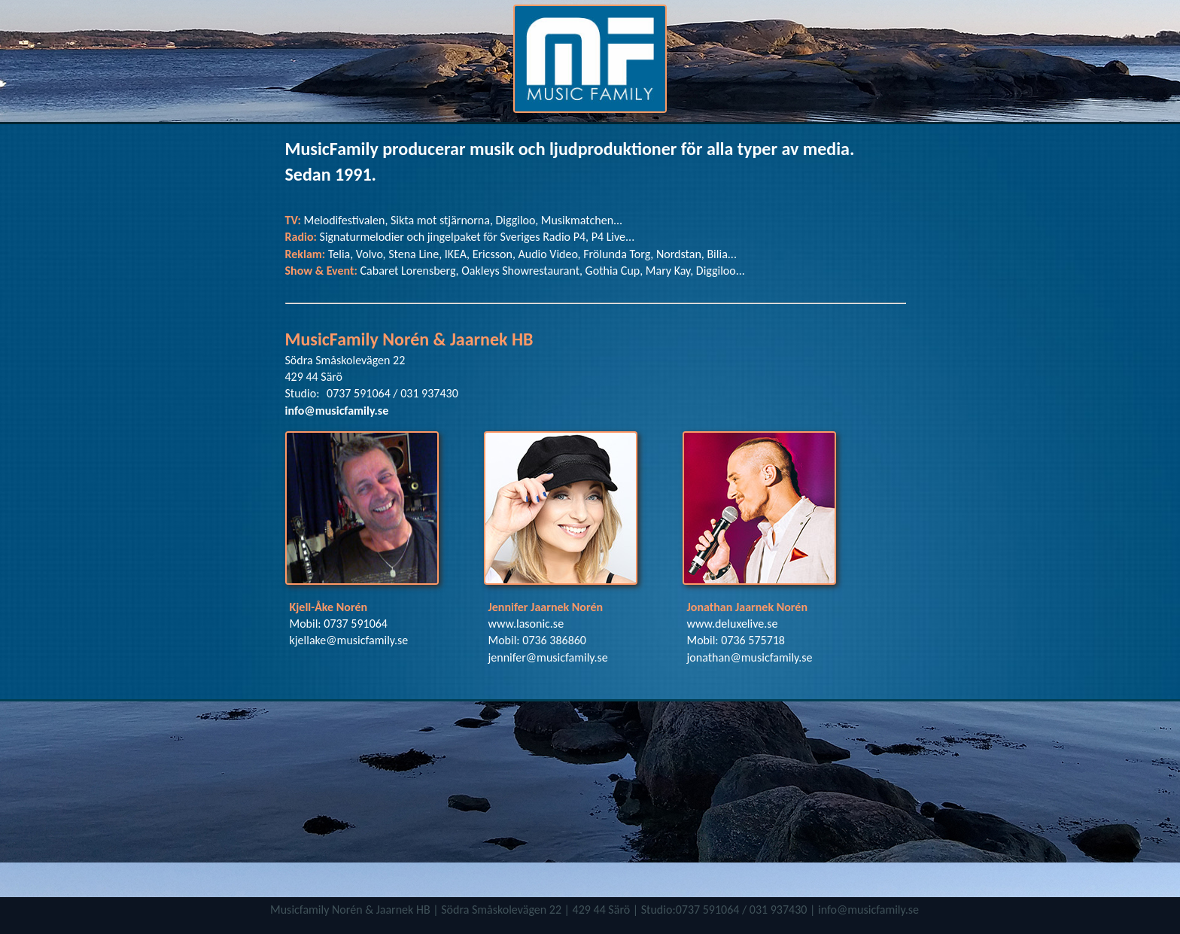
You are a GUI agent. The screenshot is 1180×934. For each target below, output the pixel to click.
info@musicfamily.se (337, 410)
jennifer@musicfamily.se (548, 657)
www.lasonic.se (526, 623)
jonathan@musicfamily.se (750, 657)
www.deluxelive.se (732, 623)
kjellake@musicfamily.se (349, 640)
